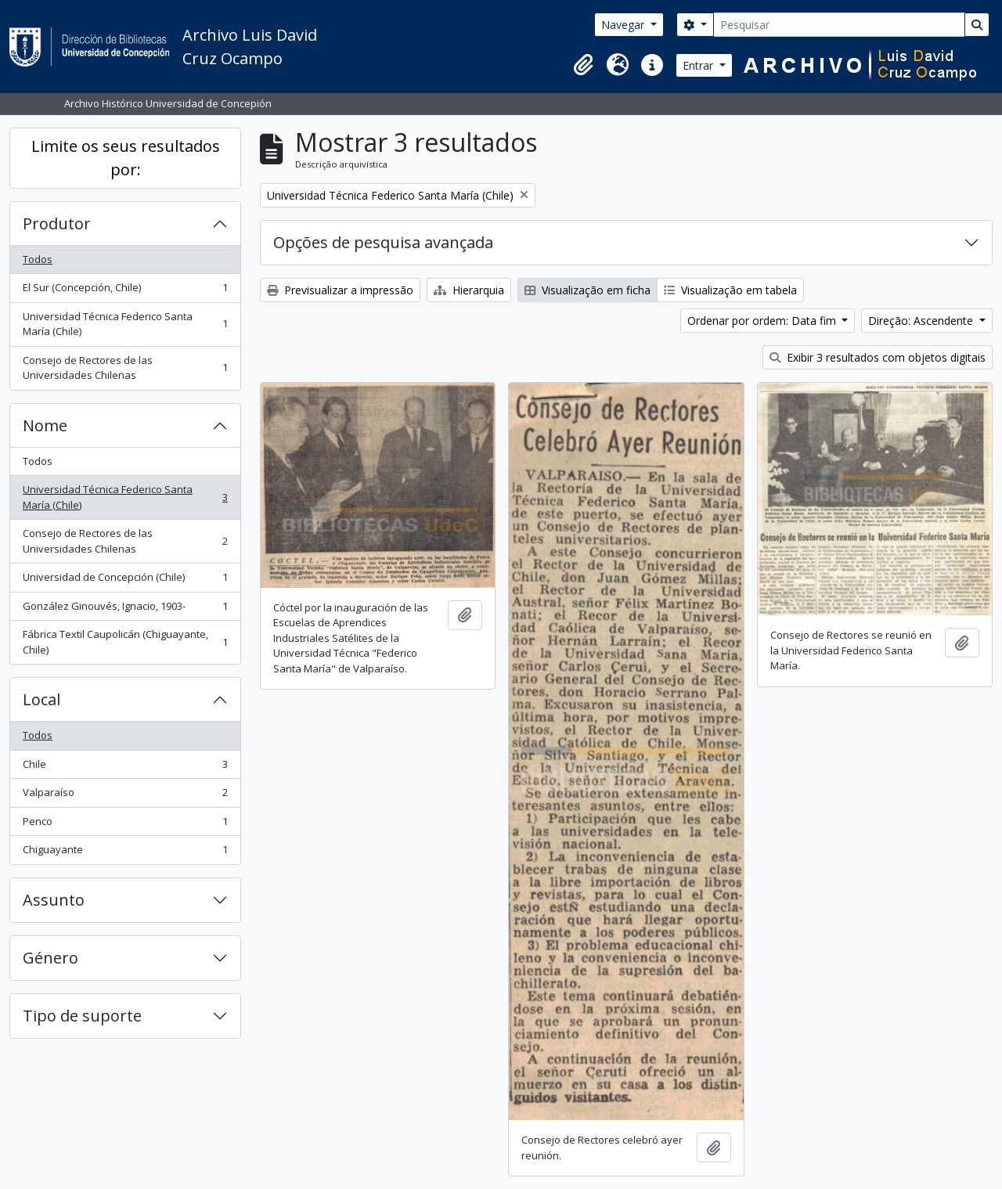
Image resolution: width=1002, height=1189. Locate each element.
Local (41, 699)
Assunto (54, 899)
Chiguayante (125, 852)
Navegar (624, 24)
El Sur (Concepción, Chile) (125, 290)
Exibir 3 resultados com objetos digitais (878, 357)
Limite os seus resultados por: (125, 157)
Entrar (699, 65)
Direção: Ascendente (922, 320)
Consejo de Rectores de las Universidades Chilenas (125, 368)
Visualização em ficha (587, 290)
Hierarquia (469, 290)
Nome (45, 425)
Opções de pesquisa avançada (383, 242)
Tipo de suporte (82, 1015)
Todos (37, 259)
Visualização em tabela (730, 290)
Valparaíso (125, 795)
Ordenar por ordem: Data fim (763, 320)
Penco (125, 824)
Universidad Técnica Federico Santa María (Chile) (125, 324)
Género (50, 957)
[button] (583, 65)
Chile (125, 767)
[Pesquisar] (839, 25)
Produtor (57, 223)
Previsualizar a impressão (340, 290)
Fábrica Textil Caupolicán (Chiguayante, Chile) (125, 642)
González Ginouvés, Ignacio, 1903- (125, 609)
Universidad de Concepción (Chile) (125, 580)
